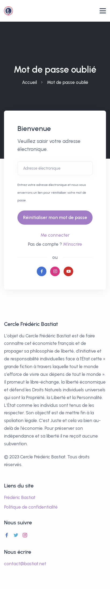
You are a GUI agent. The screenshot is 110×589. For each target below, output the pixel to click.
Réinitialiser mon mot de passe (55, 217)
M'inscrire (72, 244)
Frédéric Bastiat (19, 497)
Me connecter (55, 235)
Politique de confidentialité (31, 507)
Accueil (29, 82)
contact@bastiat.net (25, 563)
